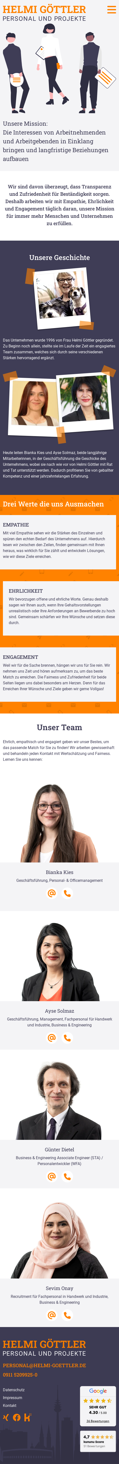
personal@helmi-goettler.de (44, 1365)
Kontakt (9, 1405)
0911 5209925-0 (20, 1374)
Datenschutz (14, 1390)
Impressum (12, 1397)
